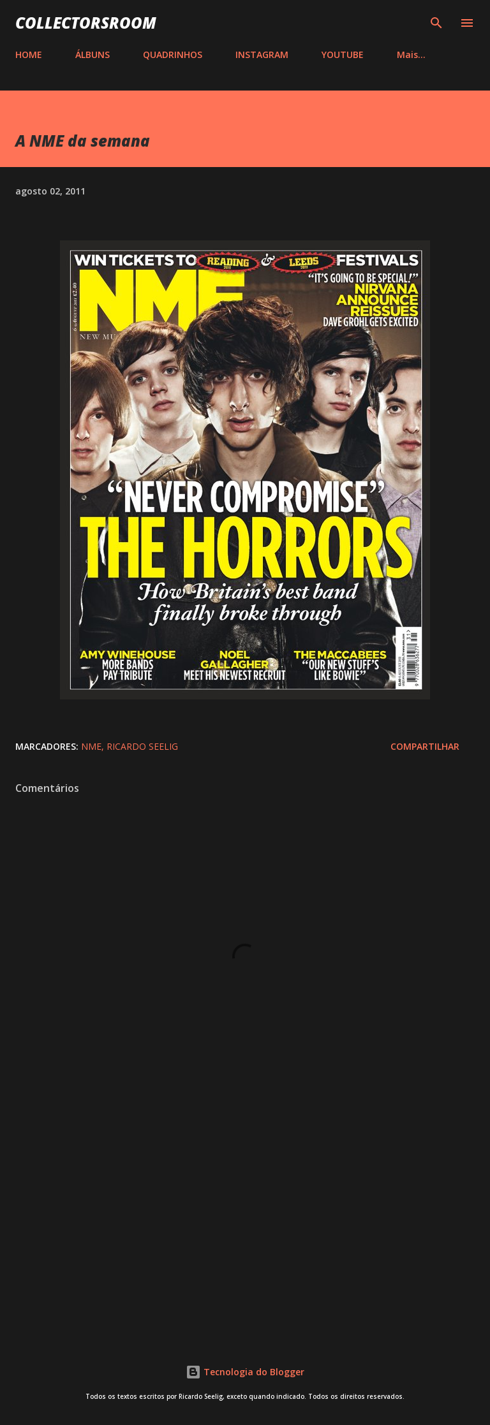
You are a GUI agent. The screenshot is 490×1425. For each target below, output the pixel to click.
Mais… (411, 54)
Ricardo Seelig (142, 746)
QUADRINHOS (172, 54)
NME (91, 746)
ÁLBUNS (92, 54)
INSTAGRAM (261, 54)
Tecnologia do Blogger (245, 1372)
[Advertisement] (245, 1220)
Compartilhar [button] (424, 746)
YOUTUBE (343, 54)
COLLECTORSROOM (85, 22)
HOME (28, 54)
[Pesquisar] (436, 23)
